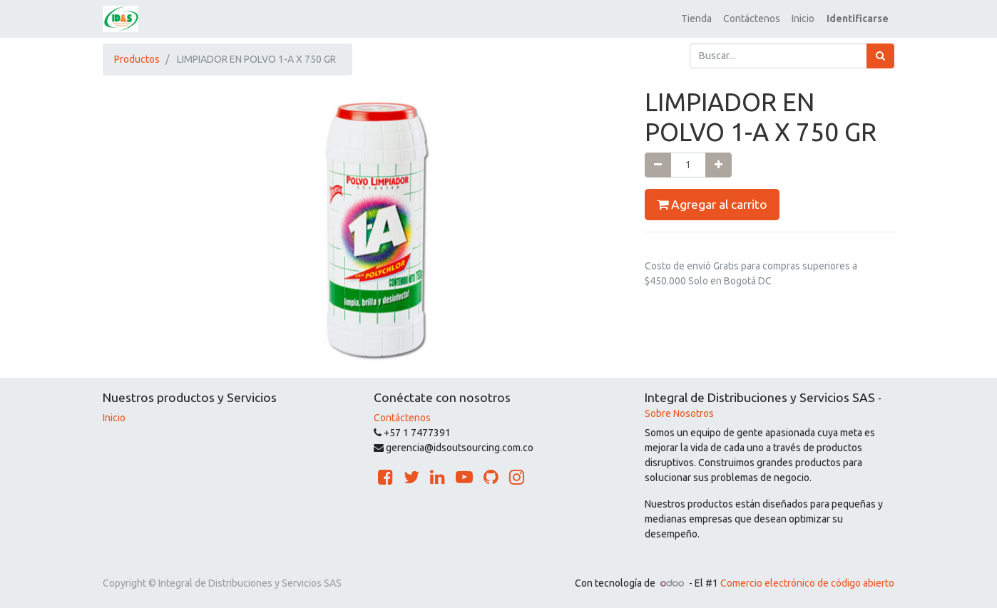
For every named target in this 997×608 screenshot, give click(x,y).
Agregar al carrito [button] (712, 204)
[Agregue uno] (718, 165)
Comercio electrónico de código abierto (807, 583)
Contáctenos (402, 417)
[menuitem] (696, 19)
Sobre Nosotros (679, 413)
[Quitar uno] (658, 165)
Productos (137, 59)
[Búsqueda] (880, 55)
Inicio (114, 417)
